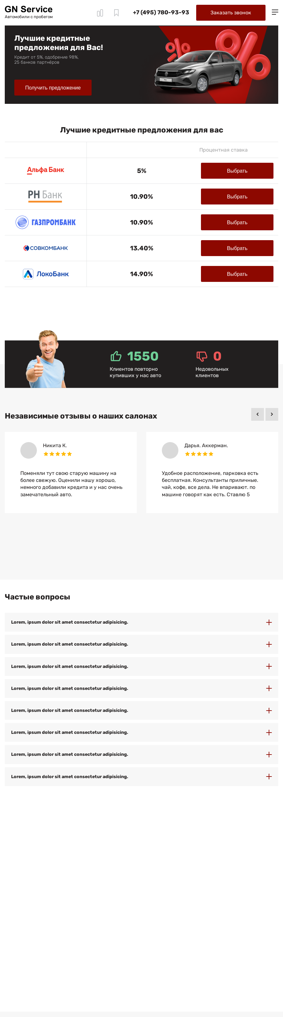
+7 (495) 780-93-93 (161, 12)
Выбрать (237, 171)
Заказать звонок (231, 13)
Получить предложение (53, 87)
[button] (257, 414)
